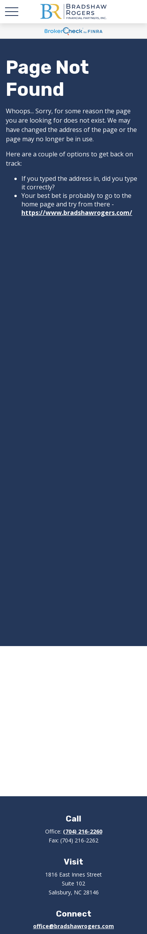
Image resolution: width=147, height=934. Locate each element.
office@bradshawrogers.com (73, 926)
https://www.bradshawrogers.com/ (76, 212)
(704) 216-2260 (82, 831)
